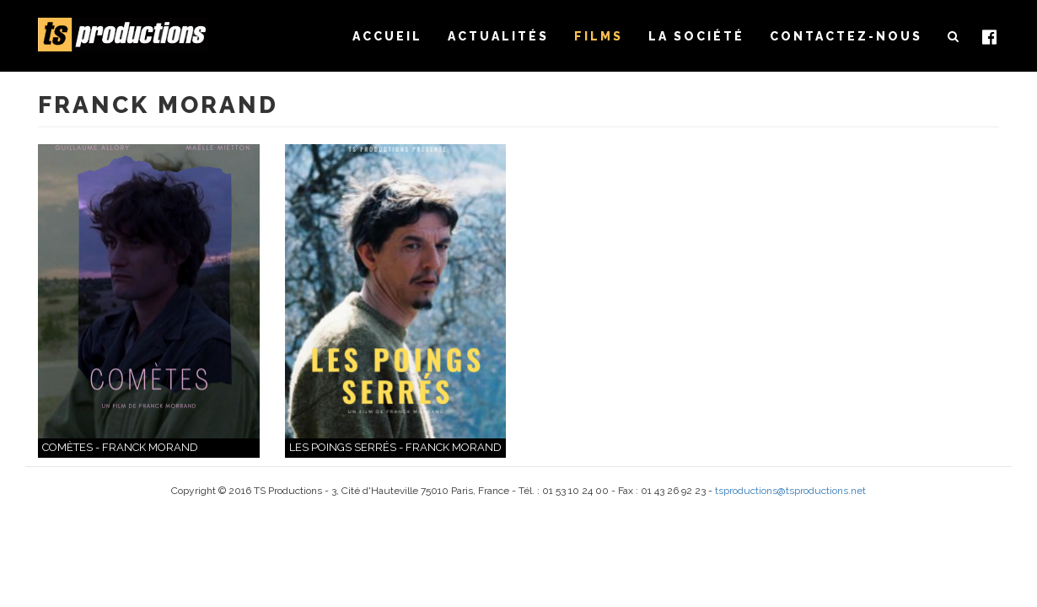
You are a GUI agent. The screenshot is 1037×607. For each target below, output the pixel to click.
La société (696, 36)
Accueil (387, 36)
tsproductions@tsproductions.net (790, 491)
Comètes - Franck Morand (120, 447)
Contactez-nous (846, 36)
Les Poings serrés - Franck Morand (395, 447)
